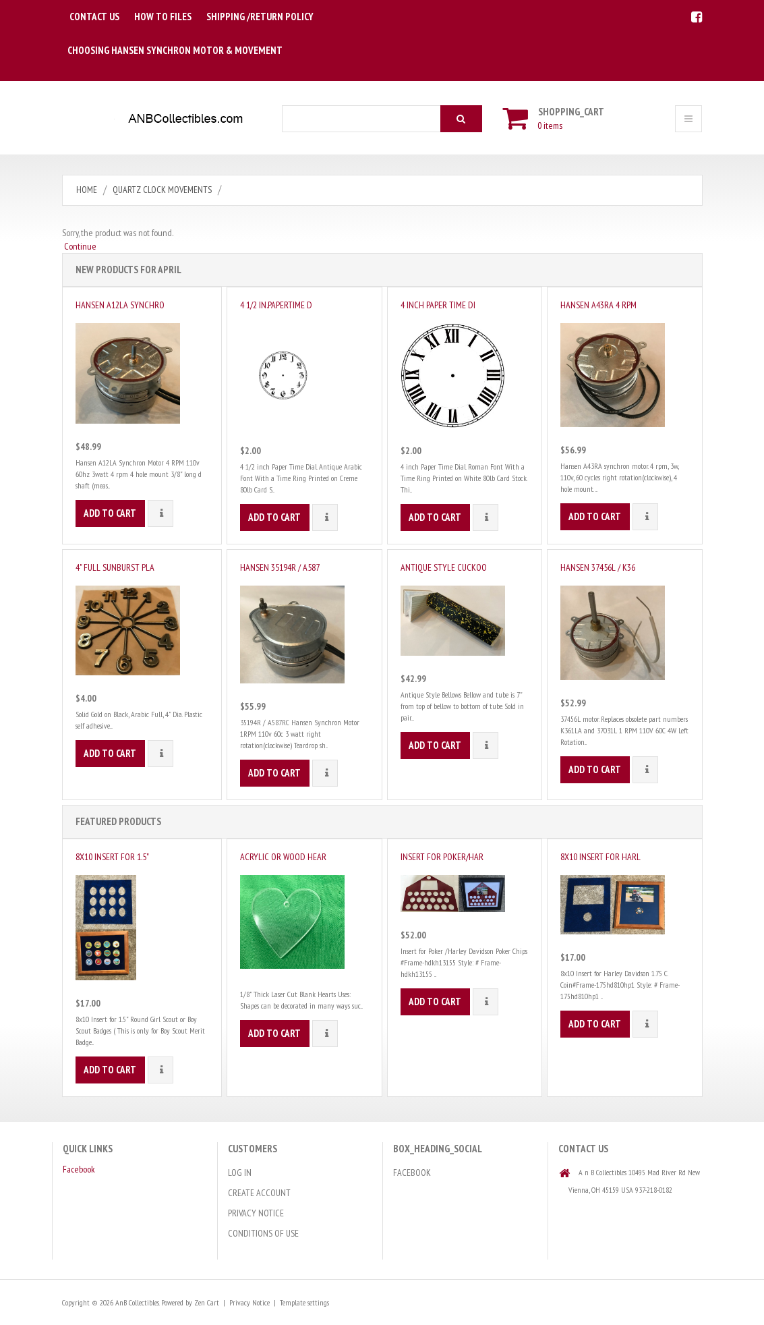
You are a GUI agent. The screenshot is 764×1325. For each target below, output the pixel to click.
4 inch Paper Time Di (438, 305)
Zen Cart (206, 1302)
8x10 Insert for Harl (600, 857)
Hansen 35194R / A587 (280, 567)
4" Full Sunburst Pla (115, 567)
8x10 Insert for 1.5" (112, 857)
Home (86, 190)
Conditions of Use (263, 1233)
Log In (240, 1172)
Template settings (304, 1302)
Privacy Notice (256, 1213)
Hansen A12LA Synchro (120, 305)
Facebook (79, 1169)
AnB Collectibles (137, 1302)
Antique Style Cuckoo (444, 567)
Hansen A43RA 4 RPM (598, 305)
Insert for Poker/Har (442, 857)
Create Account (259, 1193)
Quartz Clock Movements (162, 190)
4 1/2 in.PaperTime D (276, 305)
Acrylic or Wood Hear (283, 857)
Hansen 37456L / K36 (597, 567)
